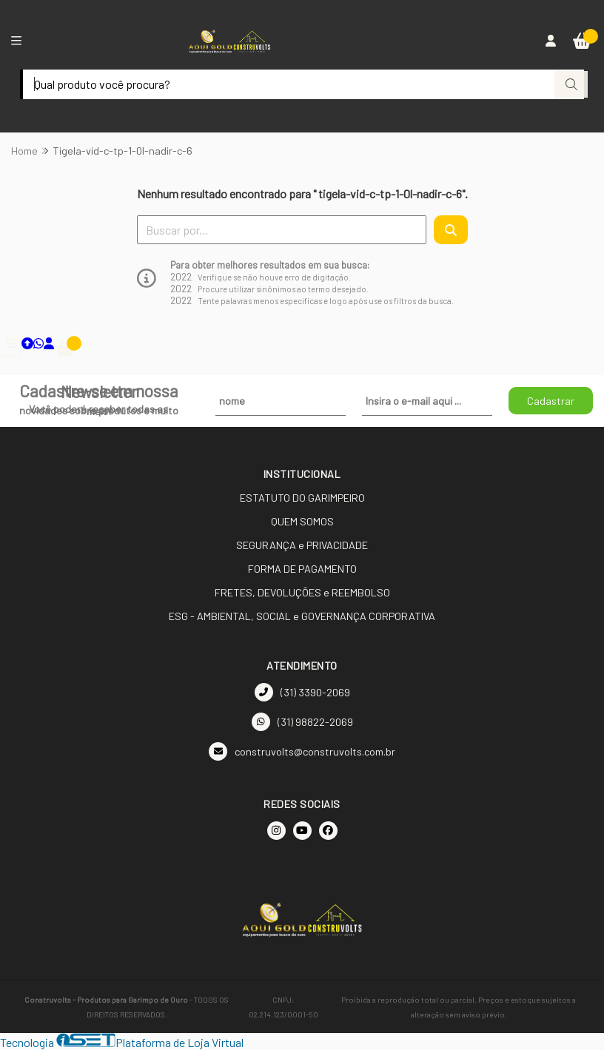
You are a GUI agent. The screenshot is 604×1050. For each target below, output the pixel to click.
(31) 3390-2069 (302, 692)
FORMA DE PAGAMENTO (302, 568)
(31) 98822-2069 (302, 722)
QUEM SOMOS (302, 521)
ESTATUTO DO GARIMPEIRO (302, 497)
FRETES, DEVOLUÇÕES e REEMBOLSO (302, 592)
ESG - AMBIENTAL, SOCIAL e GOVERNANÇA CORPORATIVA (302, 616)
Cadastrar (550, 400)
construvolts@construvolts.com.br (302, 751)
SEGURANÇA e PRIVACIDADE (302, 545)
